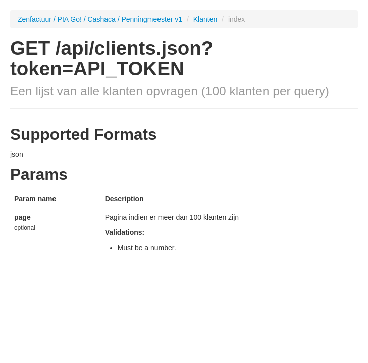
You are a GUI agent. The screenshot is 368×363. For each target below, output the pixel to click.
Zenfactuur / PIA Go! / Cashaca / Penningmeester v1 (100, 19)
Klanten (206, 19)
